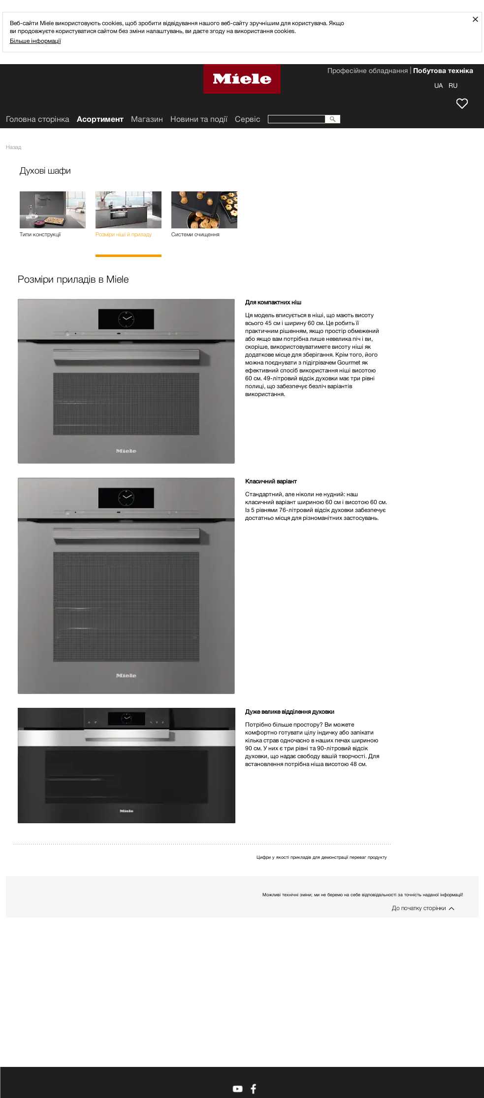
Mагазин (147, 119)
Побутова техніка (443, 71)
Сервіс (247, 119)
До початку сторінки (419, 908)
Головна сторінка (37, 119)
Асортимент (100, 119)
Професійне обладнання (367, 71)
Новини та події (198, 119)
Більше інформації (35, 40)
